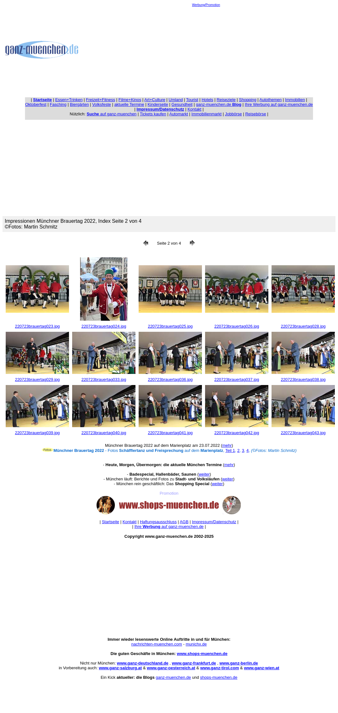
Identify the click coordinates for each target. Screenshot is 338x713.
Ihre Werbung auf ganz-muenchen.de (279, 104)
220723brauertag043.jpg (303, 432)
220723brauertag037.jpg (236, 379)
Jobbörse (233, 114)
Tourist (192, 99)
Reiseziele (225, 99)
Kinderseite (157, 104)
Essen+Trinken (69, 99)
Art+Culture (154, 99)
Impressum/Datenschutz (214, 521)
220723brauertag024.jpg (103, 326)
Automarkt (178, 114)
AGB (184, 521)
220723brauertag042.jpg (236, 432)
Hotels (207, 99)
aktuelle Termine (129, 104)
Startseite (110, 521)
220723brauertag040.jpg (103, 432)
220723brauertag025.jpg (170, 326)
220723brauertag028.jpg (303, 326)
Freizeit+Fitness (100, 99)
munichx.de (196, 644)
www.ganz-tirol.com (219, 667)
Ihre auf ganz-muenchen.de (169, 526)
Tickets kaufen (153, 114)
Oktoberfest (36, 104)
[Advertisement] (206, 51)
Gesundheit (182, 104)
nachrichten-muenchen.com (156, 644)
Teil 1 (230, 450)
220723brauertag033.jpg (103, 379)
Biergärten (79, 104)
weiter (204, 474)
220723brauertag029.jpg (37, 379)
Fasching (58, 104)
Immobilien (295, 99)
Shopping (247, 99)
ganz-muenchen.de (218, 104)
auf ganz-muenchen (112, 114)
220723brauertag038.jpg (303, 379)
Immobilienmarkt (206, 114)
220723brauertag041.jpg (170, 432)
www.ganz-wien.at (261, 667)
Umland (176, 99)
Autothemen (271, 99)
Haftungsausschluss (158, 521)
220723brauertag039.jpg (37, 432)
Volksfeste (101, 104)
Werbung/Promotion (206, 5)
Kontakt (194, 109)
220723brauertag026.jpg (236, 326)
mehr (227, 445)
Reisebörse (255, 114)
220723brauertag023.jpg (37, 326)
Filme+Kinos (129, 99)
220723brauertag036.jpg (170, 379)
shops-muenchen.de (218, 677)
